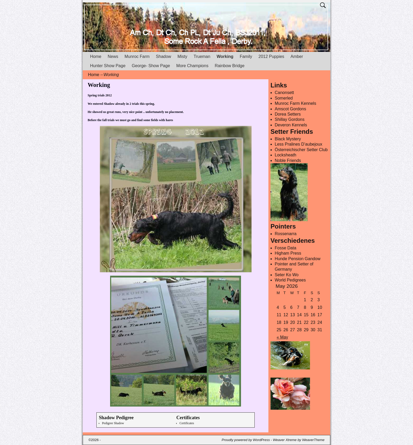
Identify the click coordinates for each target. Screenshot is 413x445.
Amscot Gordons (290, 109)
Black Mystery (288, 139)
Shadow (163, 56)
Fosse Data (285, 248)
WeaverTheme (313, 440)
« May (282, 337)
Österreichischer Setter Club (301, 149)
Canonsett (284, 92)
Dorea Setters (288, 114)
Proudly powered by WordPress (246, 440)
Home (95, 56)
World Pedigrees (290, 280)
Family (246, 56)
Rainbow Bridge (229, 65)
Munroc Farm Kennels (295, 103)
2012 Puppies (271, 56)
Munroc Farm (137, 56)
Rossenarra (286, 233)
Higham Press (288, 253)
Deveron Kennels (291, 125)
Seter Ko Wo (286, 275)
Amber (297, 56)
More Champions (192, 65)
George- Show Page (151, 65)
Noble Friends (288, 160)
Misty (182, 56)
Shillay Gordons (289, 119)
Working (225, 56)
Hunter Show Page (107, 65)
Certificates (186, 423)
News (113, 56)
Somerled (284, 98)
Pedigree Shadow (113, 423)
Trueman (202, 56)
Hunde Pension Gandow (297, 258)
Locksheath (285, 155)
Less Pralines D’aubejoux (298, 144)
